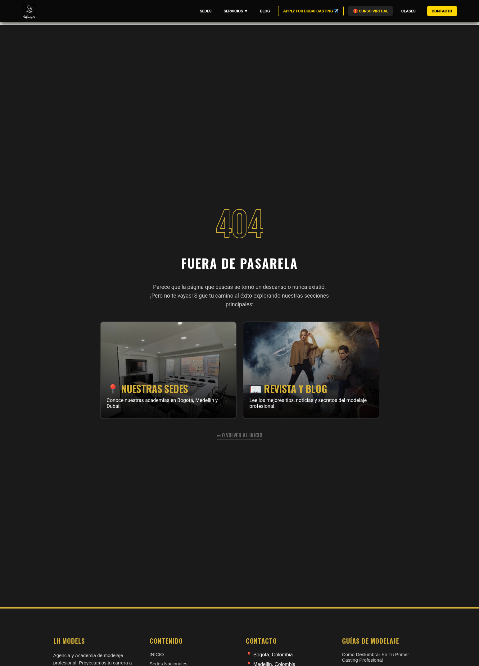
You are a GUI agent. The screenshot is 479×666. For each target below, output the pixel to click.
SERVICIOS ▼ (236, 11)
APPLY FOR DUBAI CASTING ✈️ (311, 11)
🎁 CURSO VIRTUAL (370, 11)
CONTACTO (442, 11)
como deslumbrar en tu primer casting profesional (375, 657)
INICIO (157, 654)
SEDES (205, 11)
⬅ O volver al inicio (239, 435)
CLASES (408, 11)
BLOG (265, 11)
